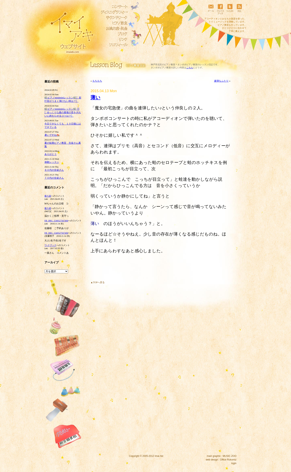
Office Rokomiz (228, 459)
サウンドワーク (113, 17)
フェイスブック (220, 9)
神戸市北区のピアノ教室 (163, 64)
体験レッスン (51, 162)
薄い (95, 97)
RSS (239, 9)
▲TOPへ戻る (98, 282)
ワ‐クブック (50, 245)
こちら (189, 67)
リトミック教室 (113, 28)
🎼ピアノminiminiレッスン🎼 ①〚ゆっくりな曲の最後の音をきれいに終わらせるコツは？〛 (62, 112)
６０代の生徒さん (54, 170)
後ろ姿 (47, 196)
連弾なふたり (221, 80)
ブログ (113, 34)
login (233, 463)
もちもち (97, 80)
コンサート (113, 6)
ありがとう (50, 154)
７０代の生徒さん (54, 177)
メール (211, 9)
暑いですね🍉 (52, 135)
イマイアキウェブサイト (69, 30)
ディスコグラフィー (113, 12)
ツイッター (230, 9)
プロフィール (113, 45)
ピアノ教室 (113, 23)
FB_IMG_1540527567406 (56, 220)
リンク (113, 39)
